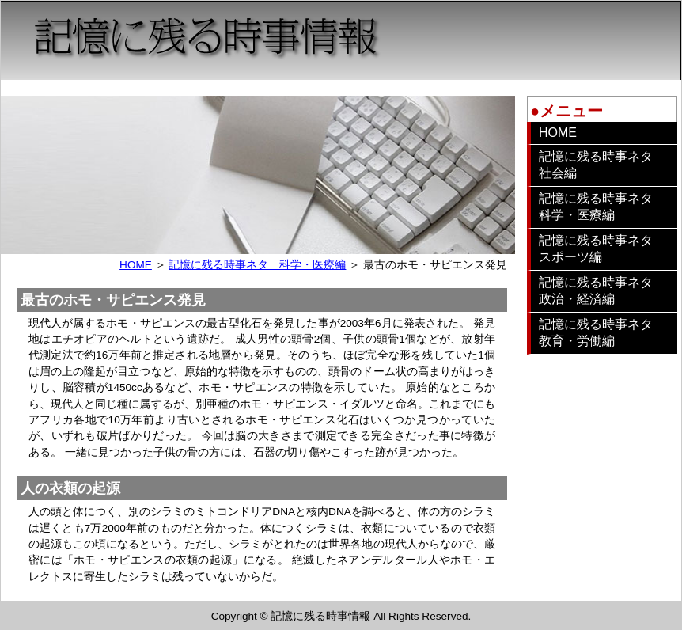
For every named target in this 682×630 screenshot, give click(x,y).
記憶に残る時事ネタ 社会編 (602, 165)
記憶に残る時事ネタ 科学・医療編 (257, 265)
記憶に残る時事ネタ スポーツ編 (602, 248)
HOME (135, 265)
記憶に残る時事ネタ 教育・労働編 (602, 332)
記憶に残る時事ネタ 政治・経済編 (602, 290)
